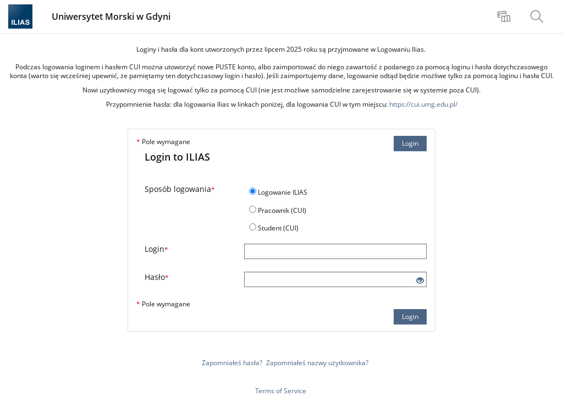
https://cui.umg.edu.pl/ (423, 104)
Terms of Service (280, 390)
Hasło (157, 277)
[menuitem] (505, 16)
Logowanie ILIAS (282, 192)
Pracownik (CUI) (282, 210)
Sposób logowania (180, 189)
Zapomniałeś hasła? (232, 362)
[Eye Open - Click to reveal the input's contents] (420, 281)
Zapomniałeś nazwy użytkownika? (317, 362)
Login (410, 143)
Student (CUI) (278, 228)
